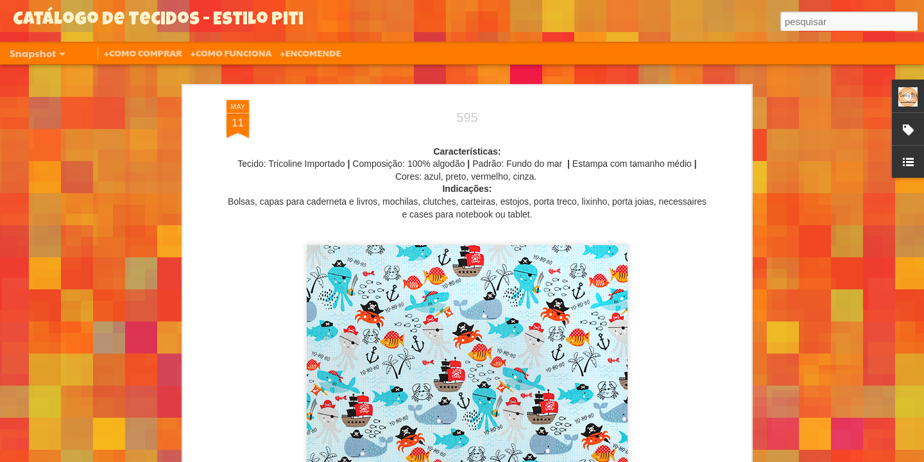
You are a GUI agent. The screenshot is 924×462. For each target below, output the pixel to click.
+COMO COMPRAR (143, 52)
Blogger (513, 455)
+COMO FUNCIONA (230, 52)
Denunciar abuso (556, 455)
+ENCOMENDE (310, 52)
